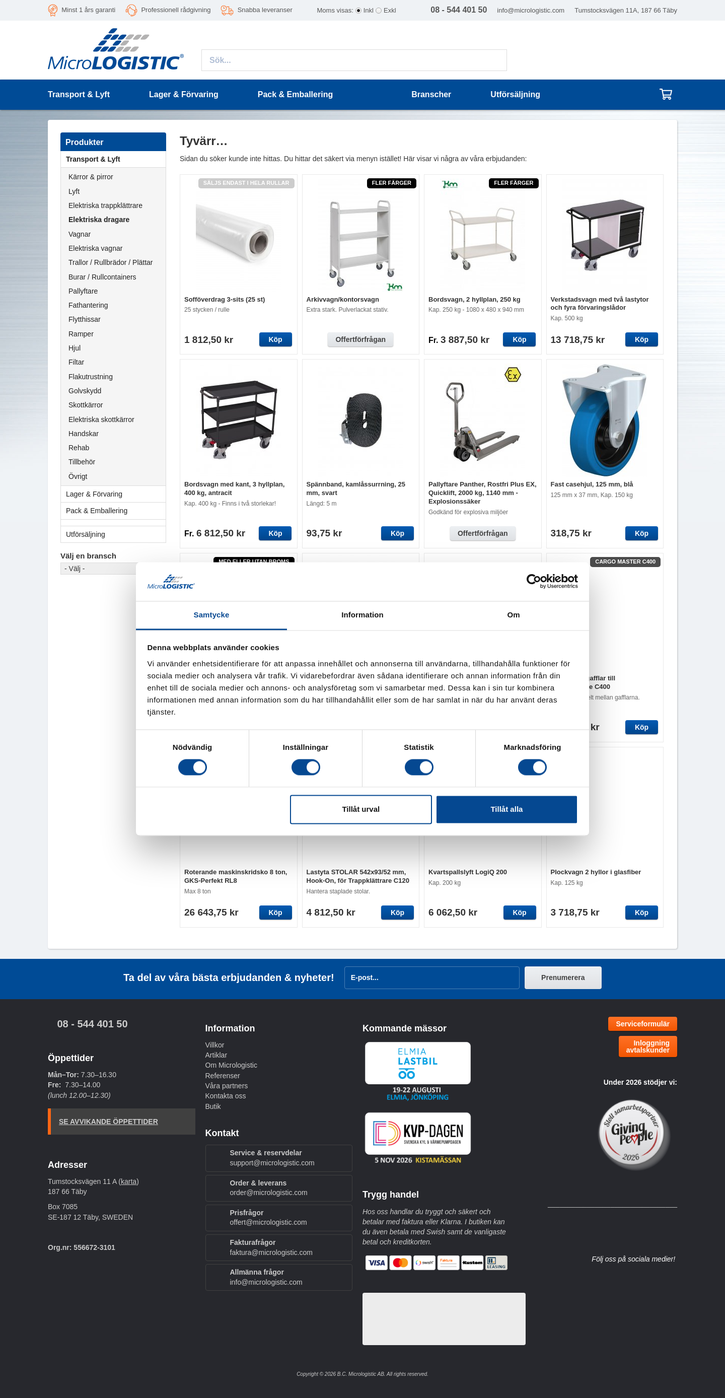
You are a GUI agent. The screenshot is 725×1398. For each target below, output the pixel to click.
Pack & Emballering (116, 511)
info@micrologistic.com (530, 10)
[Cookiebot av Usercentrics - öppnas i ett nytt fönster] (534, 581)
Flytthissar (84, 319)
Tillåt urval (361, 809)
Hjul (74, 348)
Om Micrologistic (231, 1065)
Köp (275, 339)
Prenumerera (563, 977)
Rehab (78, 448)
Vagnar (79, 234)
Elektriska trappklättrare (105, 205)
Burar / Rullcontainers (102, 277)
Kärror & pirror (90, 177)
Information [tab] (362, 614)
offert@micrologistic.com (268, 1222)
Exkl (390, 10)
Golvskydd (84, 391)
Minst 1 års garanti (88, 10)
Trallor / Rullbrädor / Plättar (110, 262)
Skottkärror (85, 405)
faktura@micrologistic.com (271, 1252)
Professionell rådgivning (175, 10)
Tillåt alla (506, 809)
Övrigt (77, 476)
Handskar (83, 434)
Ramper (81, 334)
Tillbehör (81, 462)
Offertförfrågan (360, 339)
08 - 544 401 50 (92, 1023)
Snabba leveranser (265, 10)
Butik (213, 1106)
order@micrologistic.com (269, 1193)
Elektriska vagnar (95, 248)
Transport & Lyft (116, 159)
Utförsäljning (515, 94)
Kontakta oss (225, 1096)
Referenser (222, 1076)
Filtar (76, 362)
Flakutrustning (90, 377)
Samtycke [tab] (212, 614)
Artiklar (216, 1055)
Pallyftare (83, 291)
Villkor (215, 1045)
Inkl (369, 10)
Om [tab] (513, 614)
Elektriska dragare (98, 220)
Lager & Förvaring (116, 494)
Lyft (74, 191)
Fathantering (88, 305)
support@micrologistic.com (272, 1163)
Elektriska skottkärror (101, 419)
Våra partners (226, 1086)
